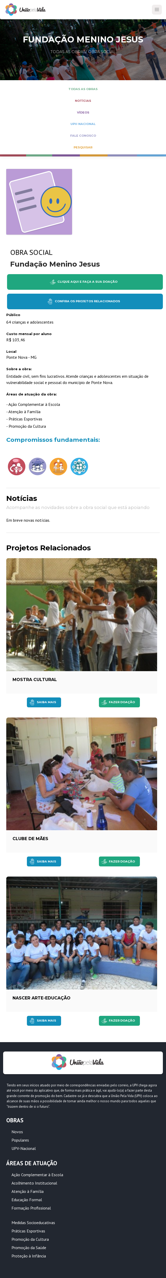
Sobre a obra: (19, 369)
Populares (20, 1140)
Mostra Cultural (35, 679)
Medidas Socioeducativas (33, 1222)
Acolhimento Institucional (34, 1183)
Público (13, 315)
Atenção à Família (27, 1191)
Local (11, 352)
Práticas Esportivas (28, 1230)
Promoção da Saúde (28, 1247)
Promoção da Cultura (30, 1239)
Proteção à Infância (28, 1255)
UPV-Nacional (23, 1148)
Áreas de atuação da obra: (31, 394)
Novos (17, 1131)
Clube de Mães (30, 838)
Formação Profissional (31, 1208)
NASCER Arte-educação (41, 998)
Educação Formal (26, 1199)
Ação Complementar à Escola (37, 1174)
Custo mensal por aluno (29, 334)
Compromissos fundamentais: (53, 439)
